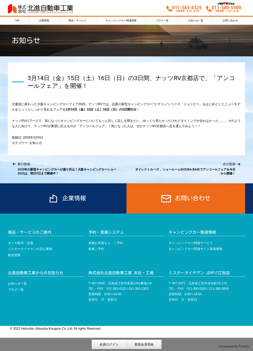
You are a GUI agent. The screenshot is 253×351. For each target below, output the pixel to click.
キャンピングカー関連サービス (191, 243)
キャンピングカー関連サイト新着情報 (195, 249)
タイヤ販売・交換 (20, 243)
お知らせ (35, 143)
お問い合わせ (230, 20)
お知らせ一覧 (195, 20)
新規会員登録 (144, 344)
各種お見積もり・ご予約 (105, 243)
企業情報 (44, 20)
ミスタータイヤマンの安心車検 (30, 249)
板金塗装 (14, 255)
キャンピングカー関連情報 (121, 20)
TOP (17, 20)
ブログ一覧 (162, 20)
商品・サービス (77, 20)
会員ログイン (109, 344)
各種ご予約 (96, 249)
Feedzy (244, 346)
